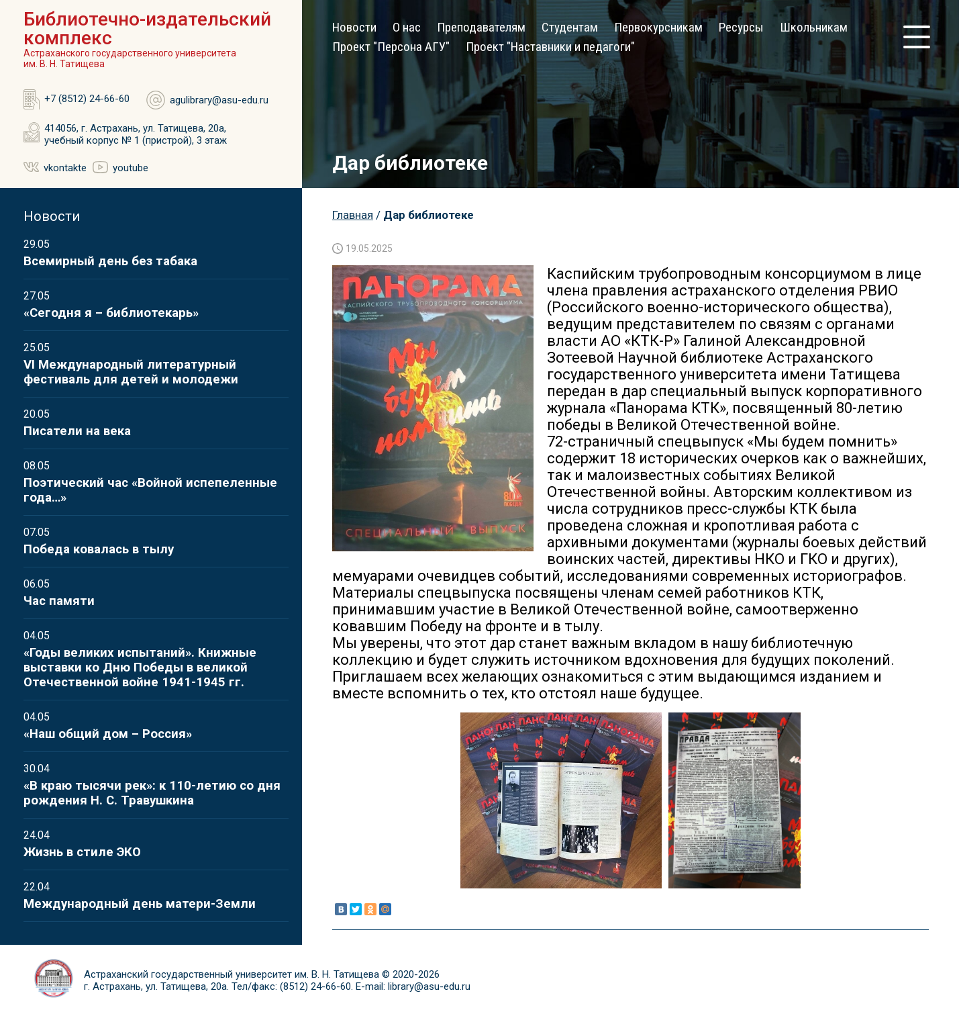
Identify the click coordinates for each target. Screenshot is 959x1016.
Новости (354, 27)
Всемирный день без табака (110, 261)
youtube (130, 168)
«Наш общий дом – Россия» (107, 734)
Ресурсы (741, 27)
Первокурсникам (658, 27)
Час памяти (59, 601)
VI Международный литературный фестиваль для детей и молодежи (130, 372)
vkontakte (65, 168)
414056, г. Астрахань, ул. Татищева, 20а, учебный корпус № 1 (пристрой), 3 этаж (135, 134)
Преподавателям (481, 27)
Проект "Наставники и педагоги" (550, 46)
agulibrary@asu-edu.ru (219, 100)
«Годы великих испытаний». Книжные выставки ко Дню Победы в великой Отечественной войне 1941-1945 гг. (139, 667)
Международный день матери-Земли (139, 903)
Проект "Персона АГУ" (391, 46)
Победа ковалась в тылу (98, 549)
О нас (407, 27)
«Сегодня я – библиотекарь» (111, 313)
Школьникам (814, 27)
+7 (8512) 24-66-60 (87, 99)
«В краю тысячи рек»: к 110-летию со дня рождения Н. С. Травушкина (152, 793)
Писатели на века (77, 431)
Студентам (570, 27)
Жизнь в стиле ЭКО (82, 852)
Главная (352, 215)
